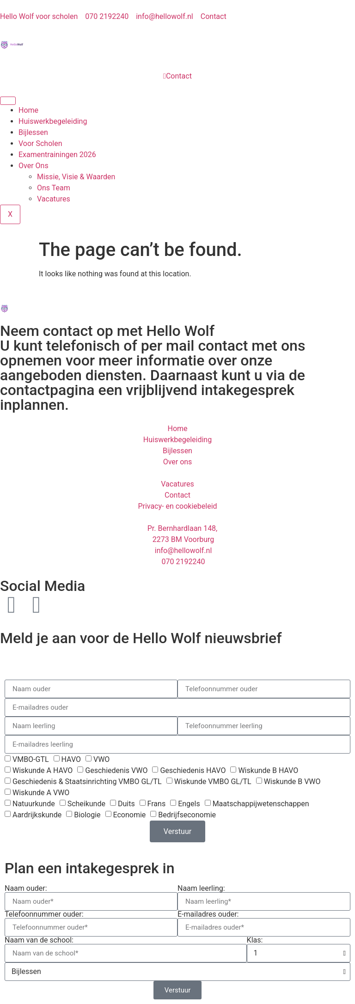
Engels (189, 803)
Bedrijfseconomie (187, 814)
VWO (101, 759)
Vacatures (53, 199)
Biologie (87, 814)
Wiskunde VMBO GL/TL (212, 781)
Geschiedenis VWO (116, 770)
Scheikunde (86, 803)
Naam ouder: (26, 888)
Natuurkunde (33, 803)
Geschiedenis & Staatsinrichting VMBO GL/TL (87, 781)
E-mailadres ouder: (208, 914)
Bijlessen (33, 132)
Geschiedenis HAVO (193, 770)
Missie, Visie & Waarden (76, 176)
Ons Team (53, 187)
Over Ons (33, 165)
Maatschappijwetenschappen (261, 803)
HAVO (71, 759)
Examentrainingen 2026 (57, 154)
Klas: (255, 940)
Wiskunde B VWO (292, 781)
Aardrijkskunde (36, 814)
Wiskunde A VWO (40, 792)
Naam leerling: (201, 888)
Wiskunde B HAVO (268, 770)
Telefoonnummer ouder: (44, 914)
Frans (156, 803)
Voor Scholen (40, 143)
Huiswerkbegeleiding (52, 121)
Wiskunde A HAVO (42, 770)
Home (28, 110)
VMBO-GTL (30, 759)
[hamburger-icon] (8, 101)
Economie (129, 814)
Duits (126, 803)
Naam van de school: (39, 940)
